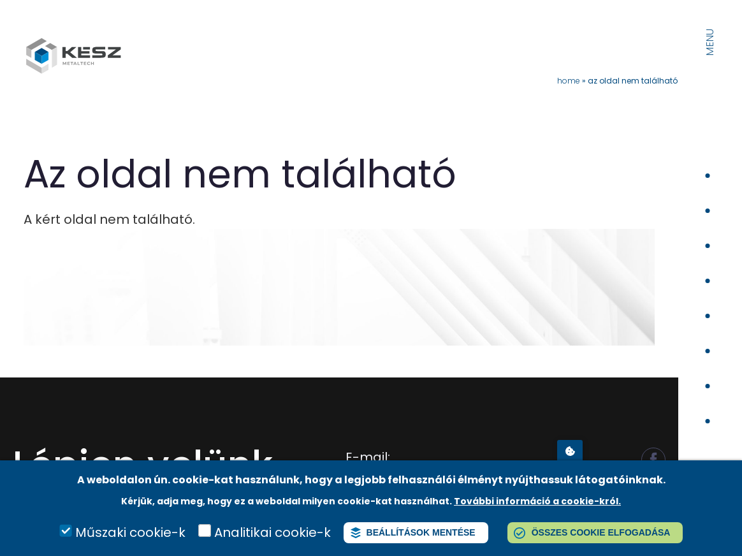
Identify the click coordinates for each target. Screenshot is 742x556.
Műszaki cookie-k (130, 532)
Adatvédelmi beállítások (570, 450)
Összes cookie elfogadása (601, 532)
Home (568, 80)
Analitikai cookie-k (272, 532)
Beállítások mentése (421, 532)
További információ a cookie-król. (537, 501)
